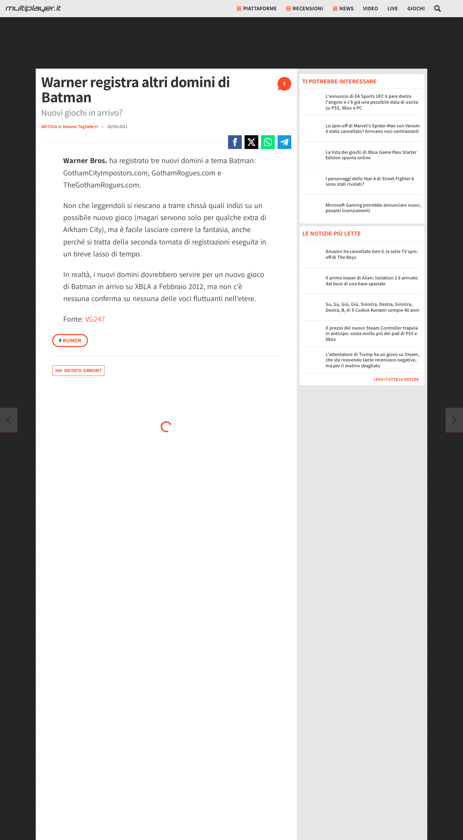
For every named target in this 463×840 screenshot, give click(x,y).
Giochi (416, 8)
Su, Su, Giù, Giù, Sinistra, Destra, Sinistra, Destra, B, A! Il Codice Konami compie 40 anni (372, 307)
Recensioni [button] (304, 8)
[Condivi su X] (251, 142)
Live (392, 8)
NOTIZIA (49, 126)
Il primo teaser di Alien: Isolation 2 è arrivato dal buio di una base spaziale (372, 281)
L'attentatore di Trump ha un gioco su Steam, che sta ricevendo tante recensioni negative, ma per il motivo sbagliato (372, 360)
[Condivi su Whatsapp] (268, 142)
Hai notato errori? (78, 370)
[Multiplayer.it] (33, 8)
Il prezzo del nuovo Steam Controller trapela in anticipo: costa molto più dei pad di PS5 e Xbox (372, 334)
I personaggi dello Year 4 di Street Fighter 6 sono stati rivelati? (370, 181)
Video (370, 8)
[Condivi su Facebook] (235, 142)
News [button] (343, 8)
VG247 (95, 319)
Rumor (70, 340)
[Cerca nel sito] (438, 8)
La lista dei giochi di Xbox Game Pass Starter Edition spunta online (371, 155)
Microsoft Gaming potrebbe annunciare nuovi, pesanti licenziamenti (373, 208)
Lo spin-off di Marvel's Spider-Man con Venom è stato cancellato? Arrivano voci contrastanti (373, 129)
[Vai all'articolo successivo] (8, 420)
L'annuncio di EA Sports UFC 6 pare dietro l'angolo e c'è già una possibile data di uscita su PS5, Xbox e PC (372, 102)
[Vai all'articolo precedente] (454, 420)
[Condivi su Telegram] (284, 142)
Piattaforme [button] (257, 8)
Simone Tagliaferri (81, 126)
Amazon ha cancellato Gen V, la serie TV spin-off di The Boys (372, 254)
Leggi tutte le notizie (396, 379)
